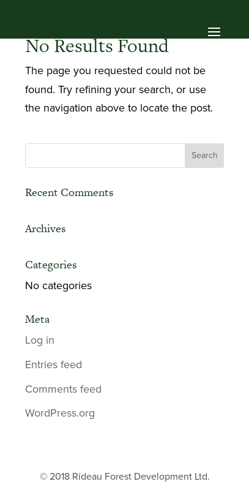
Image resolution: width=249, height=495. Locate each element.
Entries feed (53, 364)
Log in (39, 340)
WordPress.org (60, 413)
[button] (125, 34)
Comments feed (63, 389)
